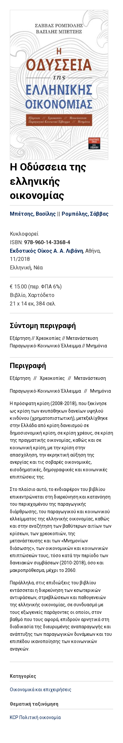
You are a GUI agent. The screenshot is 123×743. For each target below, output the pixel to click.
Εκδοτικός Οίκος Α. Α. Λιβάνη (46, 251)
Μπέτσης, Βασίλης (33, 214)
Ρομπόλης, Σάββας (85, 214)
